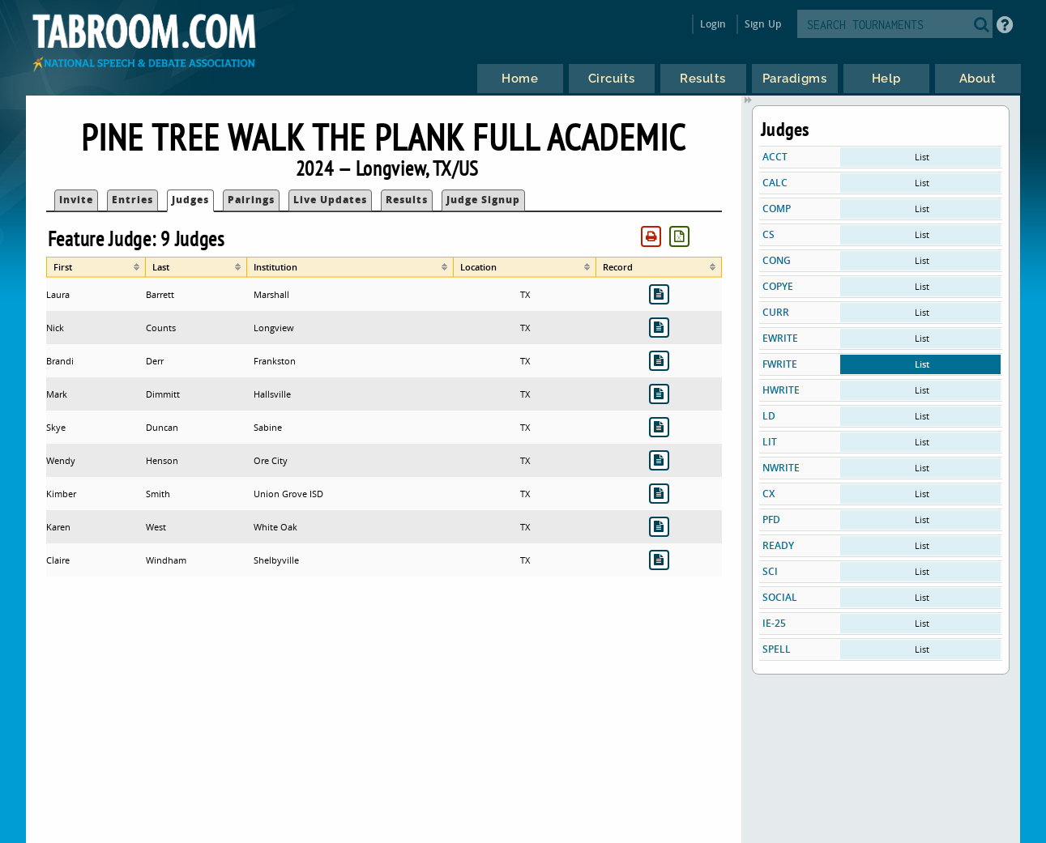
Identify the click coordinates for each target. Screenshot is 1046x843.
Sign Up (763, 24)
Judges (190, 199)
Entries (132, 199)
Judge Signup (483, 199)
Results (407, 199)
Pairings (251, 199)
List (922, 157)
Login (713, 24)
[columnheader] (96, 267)
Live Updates (330, 199)
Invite (76, 199)
